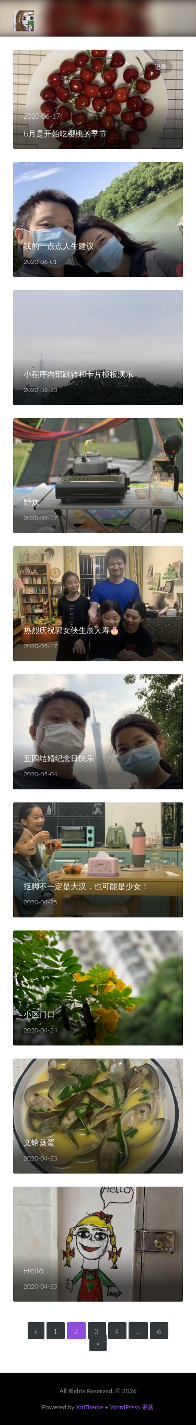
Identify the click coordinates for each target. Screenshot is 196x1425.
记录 (161, 67)
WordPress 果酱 (132, 1407)
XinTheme (89, 1407)
